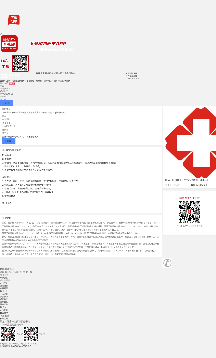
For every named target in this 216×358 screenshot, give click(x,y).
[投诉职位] (60, 112)
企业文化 (4, 283)
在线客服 (4, 318)
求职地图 (58, 73)
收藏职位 (7, 103)
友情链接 (4, 285)
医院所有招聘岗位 (199, 185)
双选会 (66, 73)
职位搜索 (4, 296)
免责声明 (4, 288)
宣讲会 (72, 73)
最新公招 (4, 302)
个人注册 (4, 294)
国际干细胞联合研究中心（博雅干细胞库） (21, 137)
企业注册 (4, 310)
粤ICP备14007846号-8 (21, 346)
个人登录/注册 (131, 76)
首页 (38, 73)
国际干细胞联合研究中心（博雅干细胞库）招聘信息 (29, 81)
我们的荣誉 (5, 280)
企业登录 (4, 313)
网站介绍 (4, 278)
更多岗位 (4, 304)
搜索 (43, 73)
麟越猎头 (49, 73)
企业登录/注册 (131, 73)
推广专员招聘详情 (62, 81)
